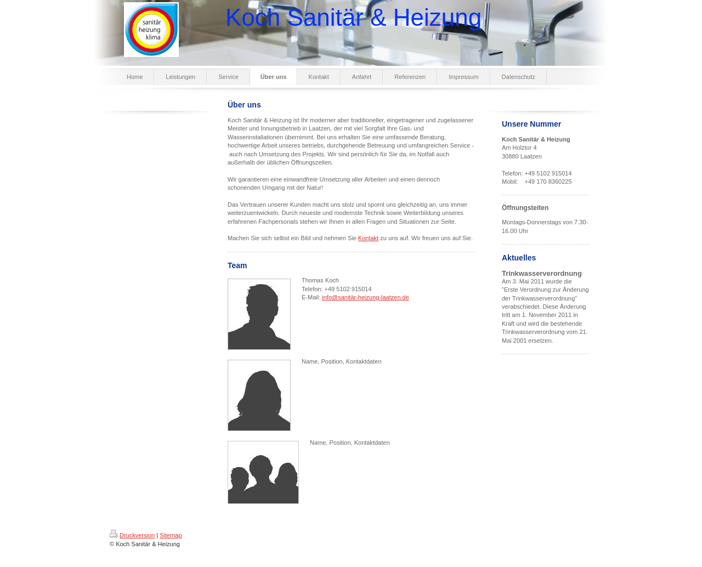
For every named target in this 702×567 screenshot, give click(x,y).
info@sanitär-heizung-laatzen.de (365, 297)
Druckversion (132, 535)
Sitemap (171, 535)
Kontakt (368, 238)
